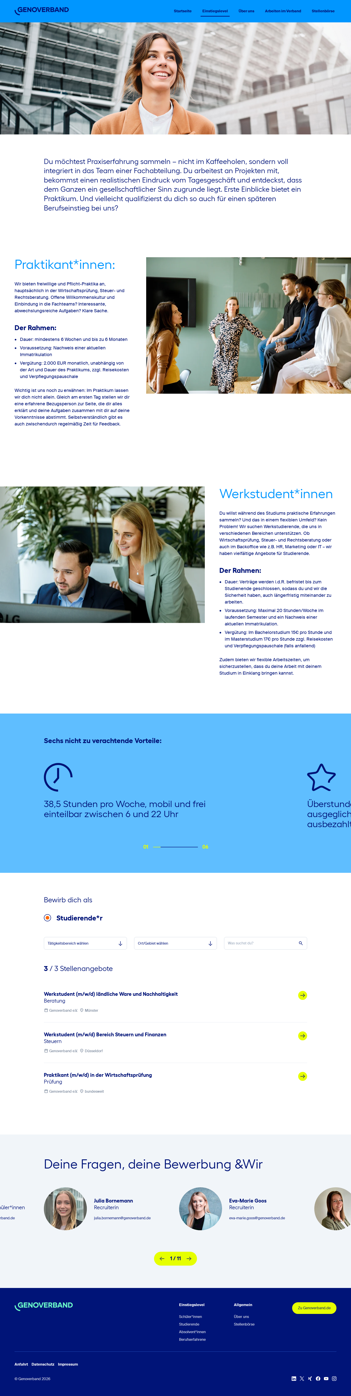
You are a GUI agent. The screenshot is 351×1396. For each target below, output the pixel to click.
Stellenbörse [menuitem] (323, 11)
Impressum (68, 1364)
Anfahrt (21, 1364)
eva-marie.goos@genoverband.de (257, 1218)
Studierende (189, 1324)
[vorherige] (162, 1258)
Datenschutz (43, 1364)
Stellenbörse (244, 1324)
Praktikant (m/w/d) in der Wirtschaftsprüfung (98, 1075)
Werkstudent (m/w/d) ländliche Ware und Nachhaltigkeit (111, 994)
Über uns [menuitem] (246, 11)
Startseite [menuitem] (183, 11)
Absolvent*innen (192, 1332)
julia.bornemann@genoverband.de (122, 1218)
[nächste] (189, 1258)
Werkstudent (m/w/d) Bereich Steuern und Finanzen (105, 1034)
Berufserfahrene (192, 1339)
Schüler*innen (190, 1316)
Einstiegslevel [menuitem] (215, 11)
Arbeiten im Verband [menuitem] (283, 11)
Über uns (241, 1316)
